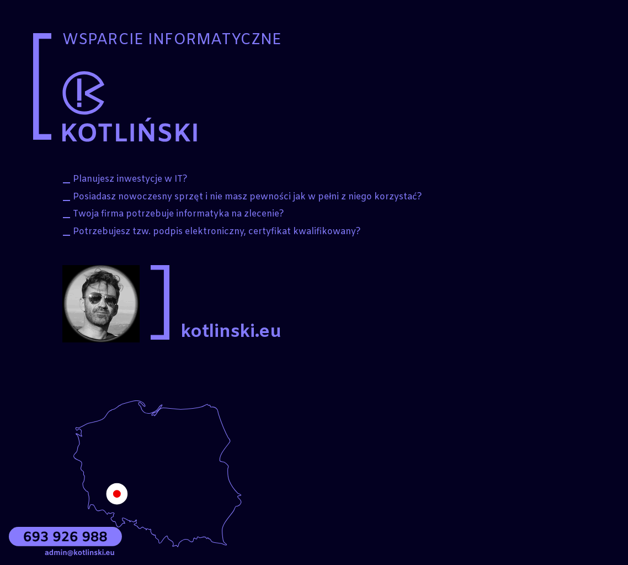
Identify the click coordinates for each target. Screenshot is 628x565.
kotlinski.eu (230, 332)
